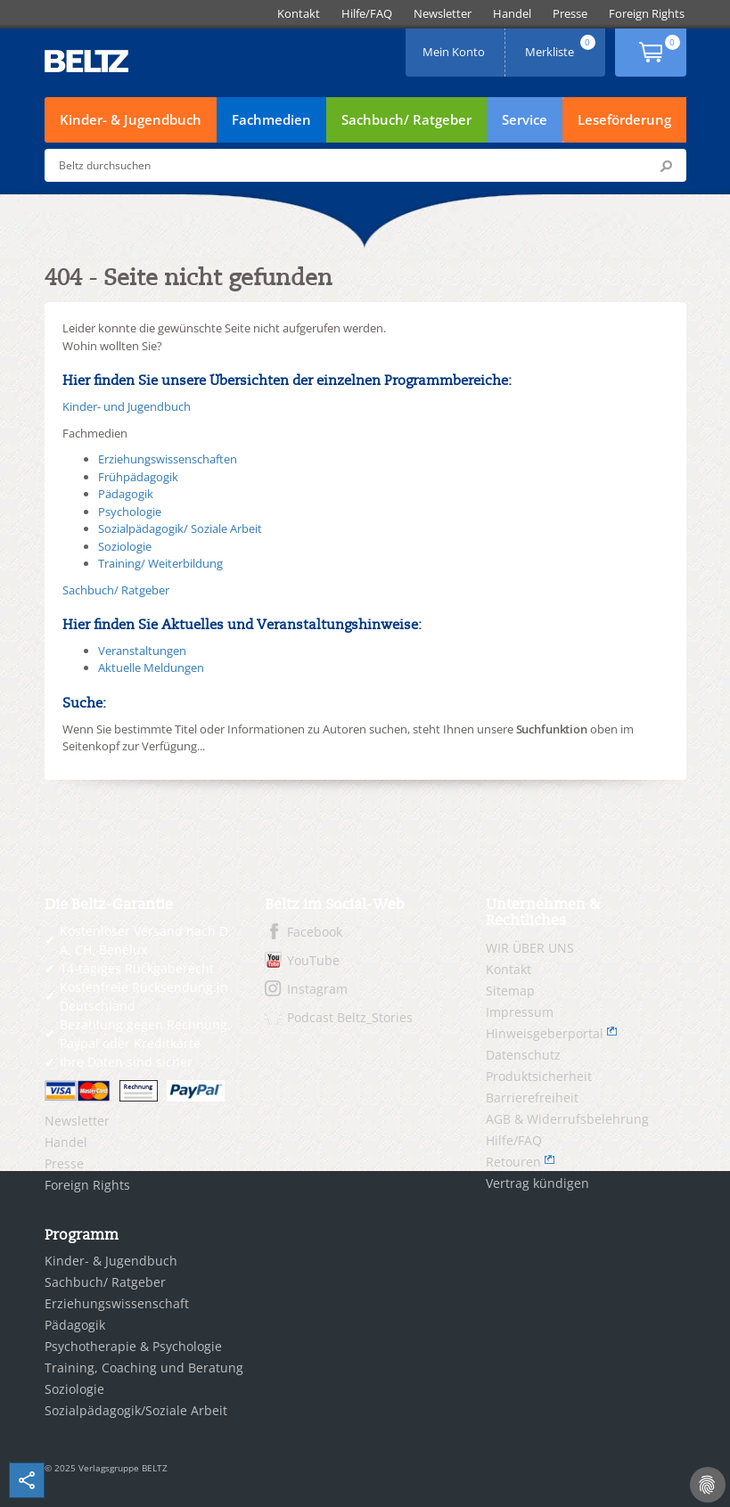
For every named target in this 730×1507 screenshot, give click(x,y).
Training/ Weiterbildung (160, 563)
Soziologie (125, 546)
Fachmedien (271, 119)
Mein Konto (455, 46)
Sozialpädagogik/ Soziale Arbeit (180, 528)
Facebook (314, 931)
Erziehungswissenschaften (167, 459)
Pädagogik (125, 494)
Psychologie (129, 512)
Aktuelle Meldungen (151, 667)
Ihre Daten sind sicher (126, 1061)
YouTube (313, 960)
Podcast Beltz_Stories (350, 1017)
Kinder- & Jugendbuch (130, 119)
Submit (666, 166)
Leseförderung (624, 119)
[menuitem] (298, 14)
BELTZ (87, 61)
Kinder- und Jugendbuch (126, 406)
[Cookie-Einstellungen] (708, 1485)
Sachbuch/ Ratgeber (406, 119)
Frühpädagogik (138, 477)
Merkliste (561, 46)
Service (524, 119)
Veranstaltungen (142, 651)
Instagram (317, 988)
